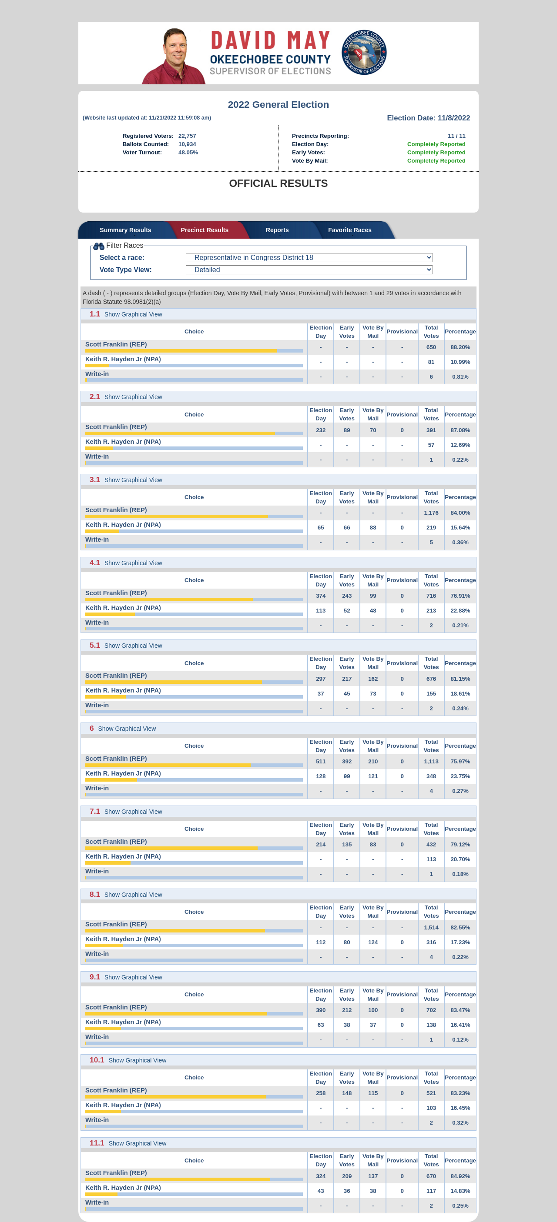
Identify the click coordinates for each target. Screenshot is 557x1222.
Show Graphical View (133, 314)
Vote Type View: (126, 269)
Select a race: (122, 257)
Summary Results (125, 229)
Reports (277, 229)
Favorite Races (350, 229)
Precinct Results (205, 229)
